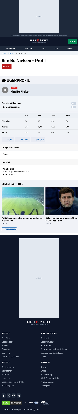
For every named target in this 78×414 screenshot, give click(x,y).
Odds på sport (7, 341)
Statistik (38, 139)
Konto (72, 41)
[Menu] (3, 41)
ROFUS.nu (34, 35)
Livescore (6, 378)
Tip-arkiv (22, 139)
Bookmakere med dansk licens (53, 349)
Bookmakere (10, 48)
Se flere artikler (9, 229)
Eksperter (6, 349)
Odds (56, 48)
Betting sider (46, 338)
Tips (43, 48)
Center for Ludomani (10, 356)
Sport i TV (6, 352)
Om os (43, 370)
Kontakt (44, 367)
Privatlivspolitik (47, 381)
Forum (69, 48)
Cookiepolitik (46, 385)
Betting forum (8, 367)
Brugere (10, 53)
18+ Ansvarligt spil (30, 409)
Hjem (4, 53)
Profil (7, 139)
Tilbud (43, 356)
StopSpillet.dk (63, 35)
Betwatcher (7, 370)
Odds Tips (6, 338)
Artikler (5, 345)
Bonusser (28, 48)
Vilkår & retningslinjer (50, 378)
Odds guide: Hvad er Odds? (13, 381)
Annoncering (46, 374)
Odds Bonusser (47, 341)
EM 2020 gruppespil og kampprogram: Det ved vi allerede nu (22, 219)
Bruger (6, 66)
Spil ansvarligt (17, 35)
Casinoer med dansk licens (52, 352)
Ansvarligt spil (8, 385)
